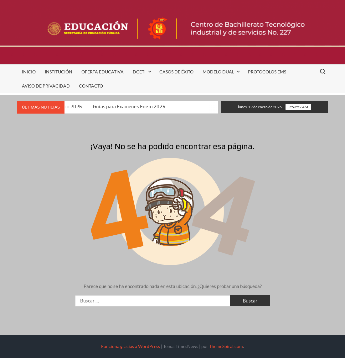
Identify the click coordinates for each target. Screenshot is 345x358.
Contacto (91, 85)
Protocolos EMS (267, 71)
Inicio (29, 71)
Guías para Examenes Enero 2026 (130, 106)
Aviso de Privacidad (46, 85)
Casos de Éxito (176, 71)
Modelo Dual (218, 71)
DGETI (139, 71)
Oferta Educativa (102, 71)
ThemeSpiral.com (226, 346)
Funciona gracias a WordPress (130, 346)
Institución (58, 71)
